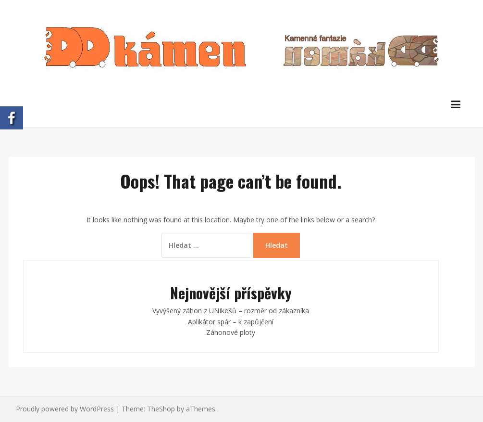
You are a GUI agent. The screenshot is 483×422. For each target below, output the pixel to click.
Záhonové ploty (230, 332)
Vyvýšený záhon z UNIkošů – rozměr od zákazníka (230, 310)
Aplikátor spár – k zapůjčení (230, 321)
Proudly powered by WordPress (65, 408)
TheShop (161, 408)
